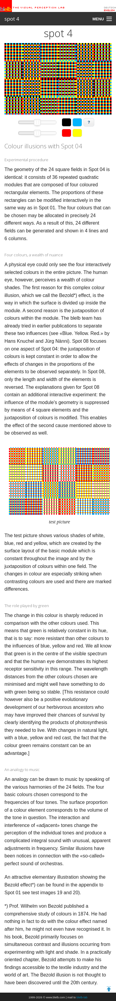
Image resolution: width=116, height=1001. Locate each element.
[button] (66, 122)
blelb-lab (82, 997)
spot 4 (11, 18)
